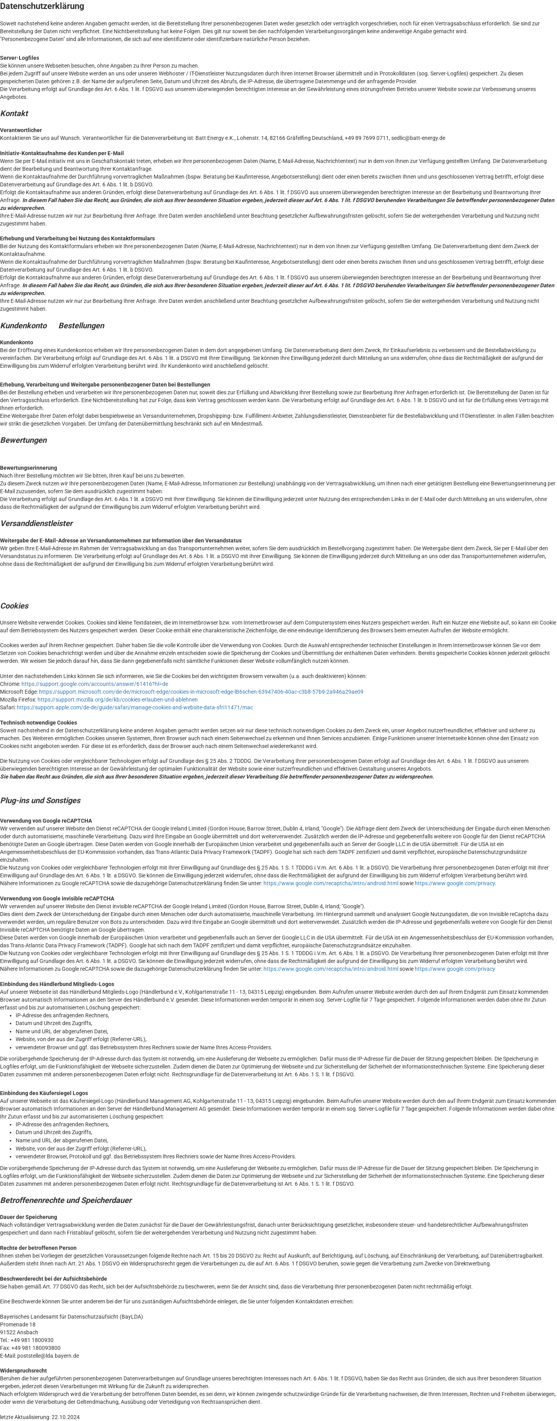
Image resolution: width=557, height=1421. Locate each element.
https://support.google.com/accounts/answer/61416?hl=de (94, 684)
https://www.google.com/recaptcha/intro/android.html (330, 883)
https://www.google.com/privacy (455, 883)
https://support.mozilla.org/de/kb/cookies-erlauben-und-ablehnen (118, 699)
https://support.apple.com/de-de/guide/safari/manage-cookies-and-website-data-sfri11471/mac (135, 707)
